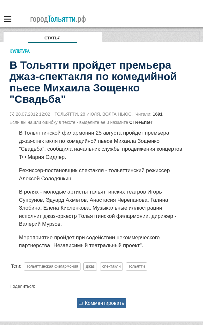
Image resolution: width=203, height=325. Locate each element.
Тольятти (136, 266)
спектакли (111, 266)
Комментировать (101, 303)
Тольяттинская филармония (52, 266)
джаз (90, 266)
